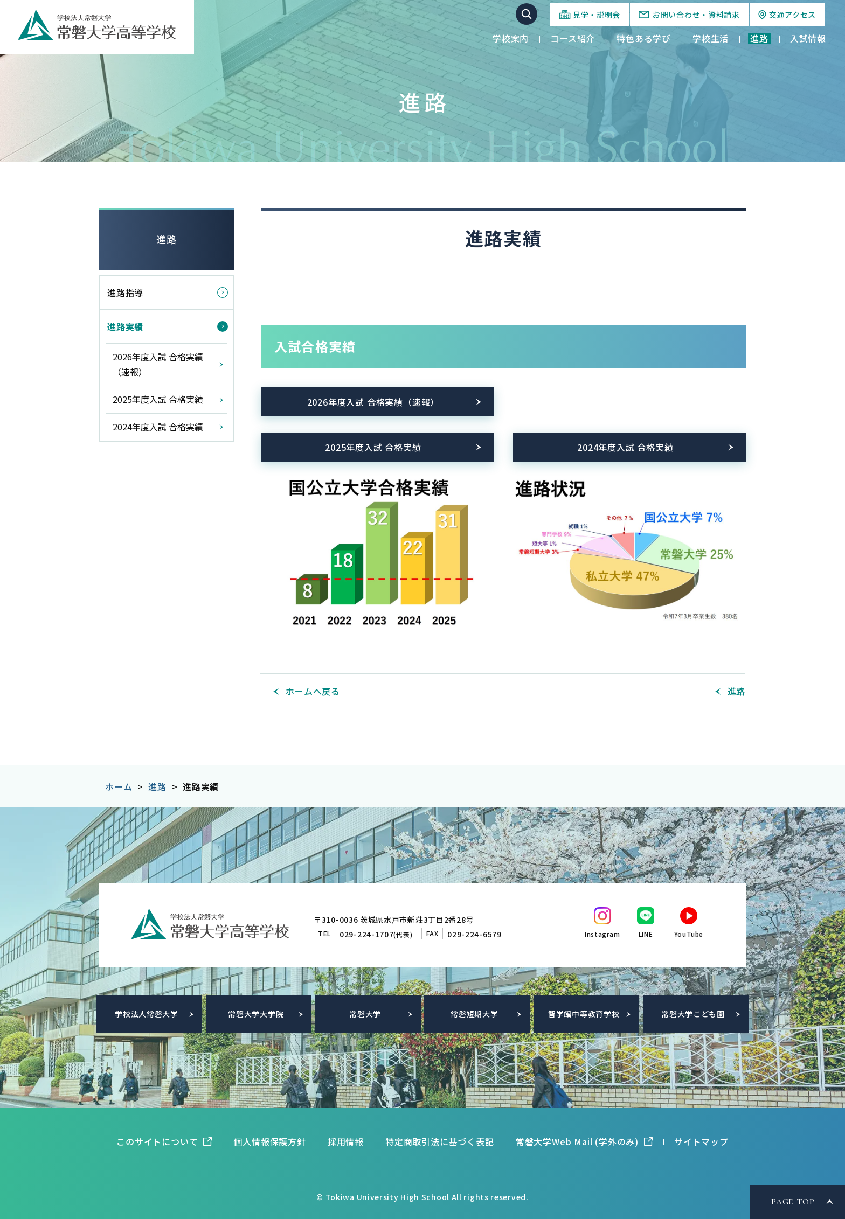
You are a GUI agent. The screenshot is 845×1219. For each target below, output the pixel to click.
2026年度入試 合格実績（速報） (373, 401)
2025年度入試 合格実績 (373, 447)
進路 (166, 239)
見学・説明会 (596, 14)
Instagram (602, 933)
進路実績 (125, 326)
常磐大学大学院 (255, 1013)
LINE (646, 933)
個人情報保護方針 (269, 1141)
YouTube (688, 933)
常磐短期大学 (474, 1013)
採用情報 (346, 1141)
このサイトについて (157, 1141)
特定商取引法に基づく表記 (439, 1141)
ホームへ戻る (313, 691)
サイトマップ (701, 1141)
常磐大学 (365, 1013)
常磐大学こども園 (693, 1013)
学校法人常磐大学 (146, 1013)
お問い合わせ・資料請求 (696, 14)
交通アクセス (792, 14)
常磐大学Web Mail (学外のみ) (577, 1141)
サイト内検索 (526, 14)
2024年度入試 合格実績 (625, 447)
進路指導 (125, 292)
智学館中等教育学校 (583, 1013)
